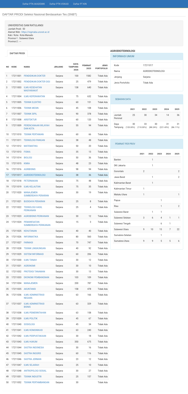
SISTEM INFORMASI (34, 254)
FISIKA (27, 152)
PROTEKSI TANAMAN (34, 271)
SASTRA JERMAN (32, 359)
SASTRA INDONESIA (34, 347)
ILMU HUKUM (30, 341)
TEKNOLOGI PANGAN (34, 140)
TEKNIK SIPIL (30, 114)
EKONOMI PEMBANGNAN (36, 277)
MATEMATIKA (31, 146)
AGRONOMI (29, 265)
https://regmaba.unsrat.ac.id (35, 32)
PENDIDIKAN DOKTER (34, 76)
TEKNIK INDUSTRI (32, 376)
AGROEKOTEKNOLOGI (35, 175)
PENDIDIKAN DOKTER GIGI (37, 81)
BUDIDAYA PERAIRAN (34, 201)
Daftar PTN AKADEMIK (34, 4)
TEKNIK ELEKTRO (32, 102)
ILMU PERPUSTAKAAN (35, 336)
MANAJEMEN (31, 283)
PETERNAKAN (31, 181)
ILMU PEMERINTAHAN (35, 312)
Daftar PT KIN (80, 4)
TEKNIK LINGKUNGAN (35, 248)
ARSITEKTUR (30, 119)
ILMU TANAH (30, 260)
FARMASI (28, 242)
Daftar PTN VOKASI (59, 4)
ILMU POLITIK (31, 318)
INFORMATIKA (31, 236)
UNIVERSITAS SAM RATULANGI (25, 25)
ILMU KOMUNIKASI (33, 330)
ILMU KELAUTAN (32, 186)
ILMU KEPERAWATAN (34, 96)
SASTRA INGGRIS (32, 353)
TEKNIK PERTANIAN (34, 134)
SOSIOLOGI (29, 324)
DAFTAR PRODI (17, 53)
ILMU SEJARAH (31, 365)
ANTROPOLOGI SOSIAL (35, 371)
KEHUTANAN (30, 231)
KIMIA (27, 163)
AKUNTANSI (30, 289)
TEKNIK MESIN (31, 108)
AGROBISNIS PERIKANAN (36, 216)
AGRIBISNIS (29, 169)
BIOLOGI (28, 157)
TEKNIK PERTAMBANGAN (36, 382)
